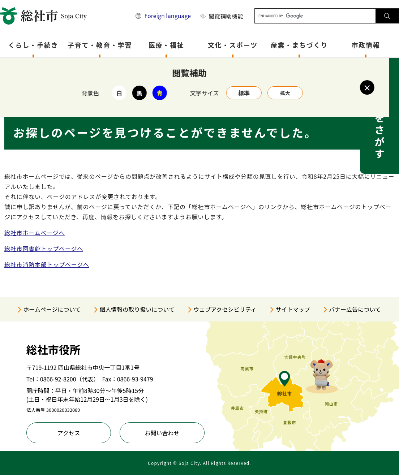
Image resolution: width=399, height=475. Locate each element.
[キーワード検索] (315, 16)
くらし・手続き (33, 44)
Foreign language (167, 15)
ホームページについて (52, 309)
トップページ (42, 67)
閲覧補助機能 (226, 16)
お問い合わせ (162, 432)
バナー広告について (355, 309)
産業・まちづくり (299, 44)
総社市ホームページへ (34, 232)
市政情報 (365, 44)
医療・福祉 (166, 44)
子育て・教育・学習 (100, 44)
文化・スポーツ (233, 44)
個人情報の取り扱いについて (137, 309)
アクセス (68, 432)
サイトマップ (292, 309)
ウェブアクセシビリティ (224, 309)
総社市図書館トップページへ (43, 248)
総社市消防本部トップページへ (46, 264)
